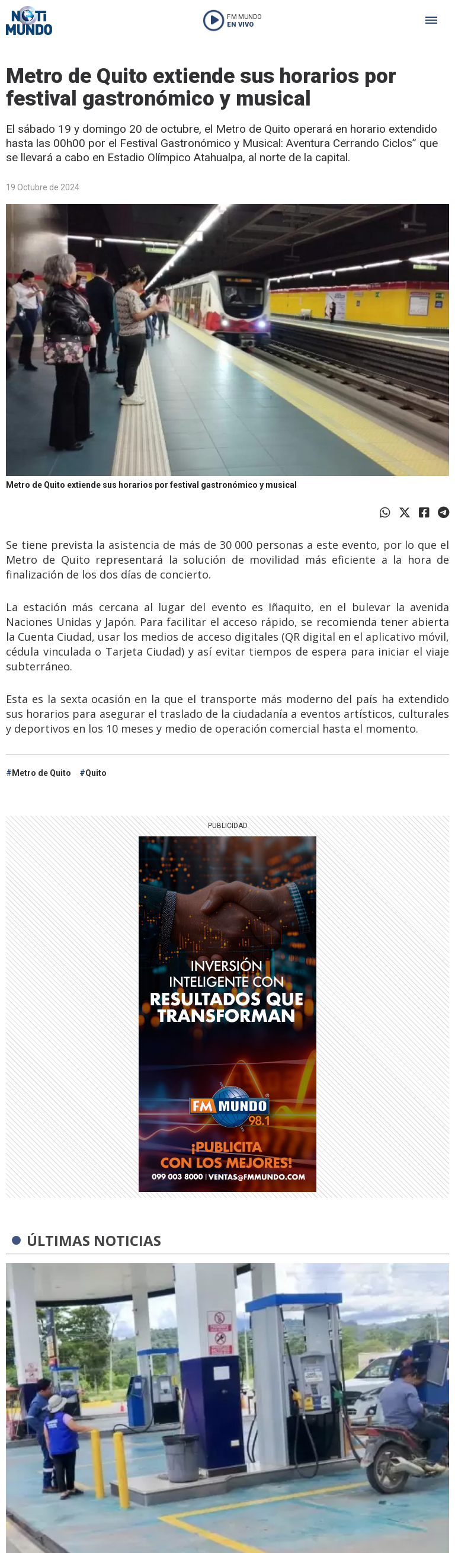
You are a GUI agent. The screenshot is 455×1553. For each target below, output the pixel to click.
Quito (96, 773)
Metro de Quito (41, 773)
